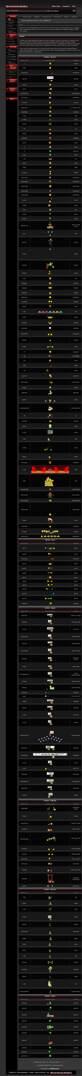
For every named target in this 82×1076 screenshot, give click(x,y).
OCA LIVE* (10, 39)
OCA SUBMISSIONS (12, 62)
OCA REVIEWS (12, 28)
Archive (31, 1072)
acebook (11, 20)
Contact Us (66, 6)
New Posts (57, 17)
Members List (47, 17)
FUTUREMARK (12, 44)
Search (66, 17)
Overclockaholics (22, 1072)
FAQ (73, 6)
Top (48, 1072)
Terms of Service (40, 1072)
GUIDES (10, 26)
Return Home (56, 6)
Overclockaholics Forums (29, 20)
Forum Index (27, 17)
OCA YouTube (11, 41)
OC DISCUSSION (11, 54)
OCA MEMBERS (12, 56)
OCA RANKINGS (12, 59)
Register (37, 17)
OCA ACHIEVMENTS (12, 50)
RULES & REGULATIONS (12, 32)
